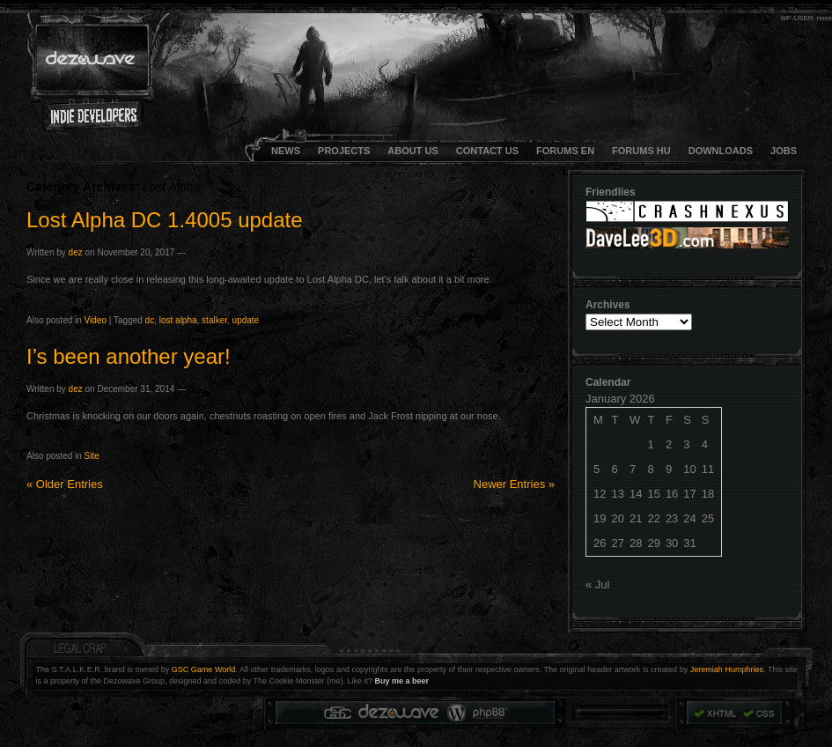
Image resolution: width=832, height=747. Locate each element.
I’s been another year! (128, 356)
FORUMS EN (565, 150)
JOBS (783, 150)
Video (96, 320)
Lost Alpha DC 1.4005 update (164, 220)
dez (76, 252)
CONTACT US (487, 150)
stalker (214, 320)
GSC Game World (204, 669)
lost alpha (178, 320)
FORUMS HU (641, 150)
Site (92, 456)
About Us (412, 150)
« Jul (597, 584)
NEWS (285, 150)
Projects (344, 150)
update (246, 320)
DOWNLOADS (720, 150)
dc (150, 320)
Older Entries (64, 484)
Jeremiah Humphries (726, 669)
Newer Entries (514, 484)
